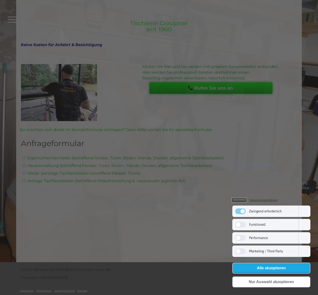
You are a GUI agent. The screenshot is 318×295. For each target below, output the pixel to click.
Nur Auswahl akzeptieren (271, 282)
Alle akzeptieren (271, 268)
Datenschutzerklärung (263, 200)
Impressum (239, 200)
